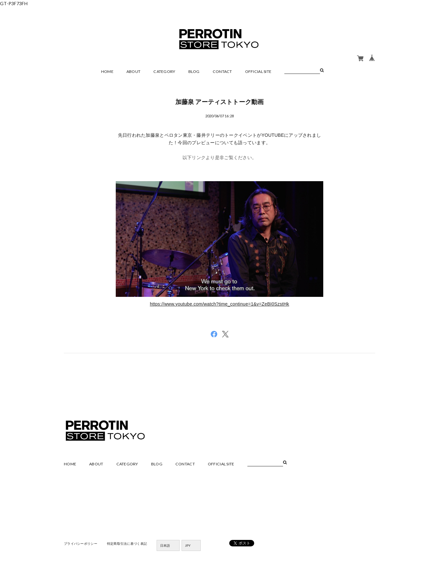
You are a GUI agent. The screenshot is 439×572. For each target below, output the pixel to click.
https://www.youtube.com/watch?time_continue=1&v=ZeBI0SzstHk (219, 304)
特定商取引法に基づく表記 (127, 543)
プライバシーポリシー (80, 543)
